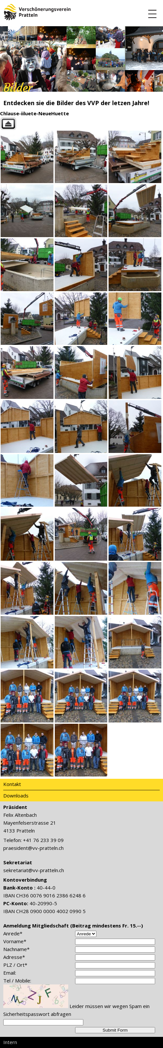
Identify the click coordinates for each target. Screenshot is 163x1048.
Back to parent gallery (81, 123)
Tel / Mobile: (17, 980)
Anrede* (12, 933)
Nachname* (16, 949)
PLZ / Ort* (15, 965)
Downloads (16, 795)
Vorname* (14, 941)
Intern (10, 1042)
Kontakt (12, 784)
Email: (9, 972)
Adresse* (14, 957)
